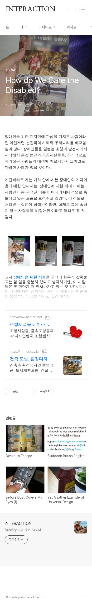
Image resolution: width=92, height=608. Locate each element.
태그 (23, 27)
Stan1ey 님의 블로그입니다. (23, 530)
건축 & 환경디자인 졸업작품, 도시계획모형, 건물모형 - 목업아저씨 (31, 368)
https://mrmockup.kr (24, 351)
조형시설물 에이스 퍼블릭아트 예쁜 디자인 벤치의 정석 (30, 324)
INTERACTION (31, 9)
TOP (82, 599)
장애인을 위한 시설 (29, 277)
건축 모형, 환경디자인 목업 (31, 359)
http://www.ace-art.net (26, 317)
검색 (72, 9)
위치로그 (73, 27)
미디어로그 (47, 27)
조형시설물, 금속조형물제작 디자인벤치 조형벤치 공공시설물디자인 (32, 334)
